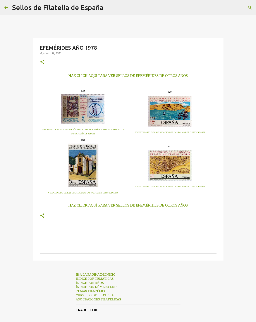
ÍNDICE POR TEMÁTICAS (95, 279)
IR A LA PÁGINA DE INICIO (95, 274)
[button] (42, 62)
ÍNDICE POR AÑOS (90, 283)
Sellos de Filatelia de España (57, 7)
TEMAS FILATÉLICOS (92, 291)
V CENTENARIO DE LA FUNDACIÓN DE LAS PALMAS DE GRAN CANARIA (170, 132)
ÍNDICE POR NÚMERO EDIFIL (98, 287)
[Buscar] (109, 7)
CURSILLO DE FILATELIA (95, 295)
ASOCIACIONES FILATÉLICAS (98, 299)
